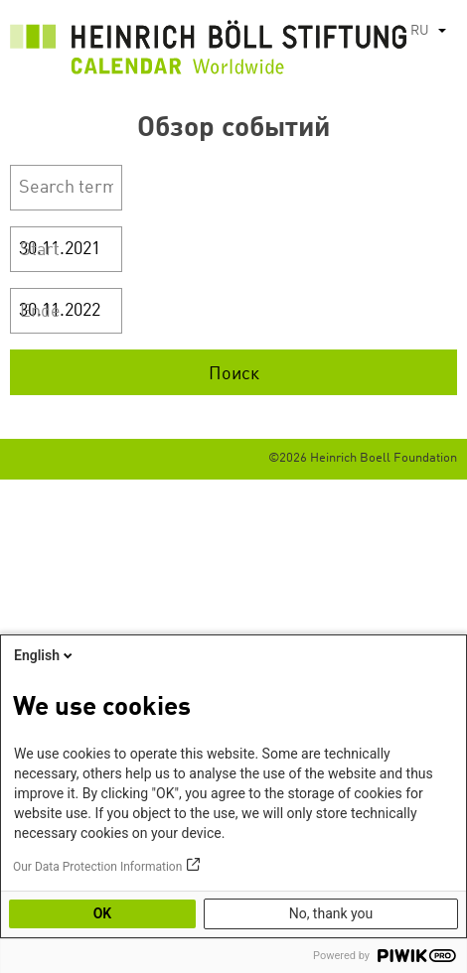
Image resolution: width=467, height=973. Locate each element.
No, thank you (331, 913)
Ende (40, 312)
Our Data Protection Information (97, 867)
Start (40, 250)
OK (102, 913)
